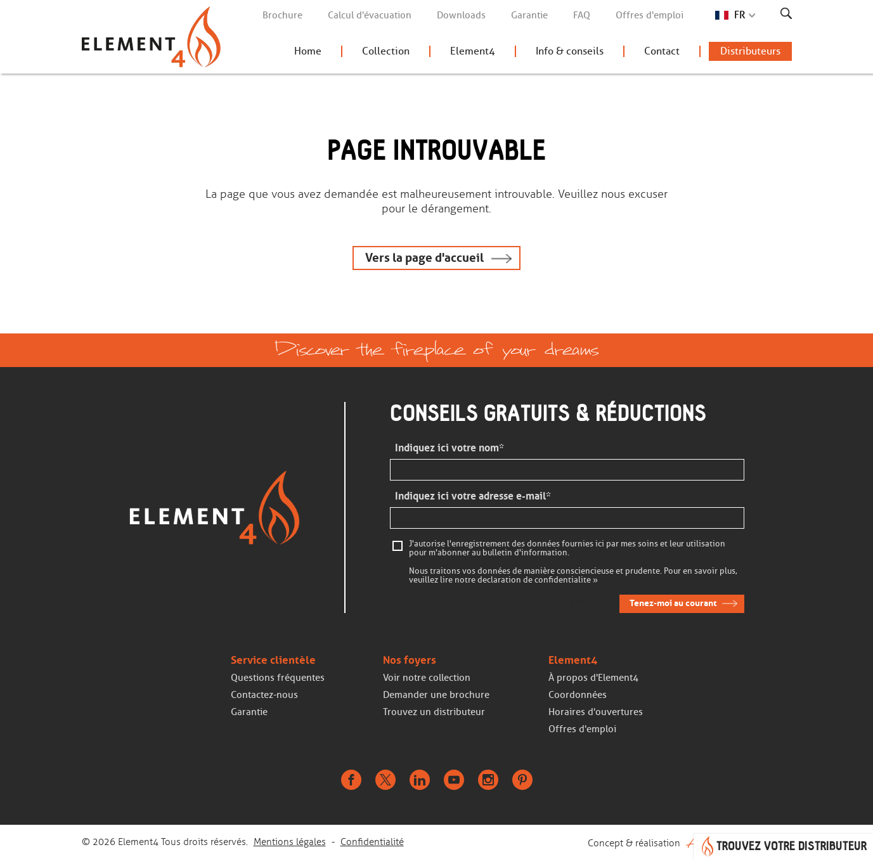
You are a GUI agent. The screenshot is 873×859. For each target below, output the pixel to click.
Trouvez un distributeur (434, 712)
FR (740, 15)
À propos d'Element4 (593, 677)
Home (307, 51)
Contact (662, 51)
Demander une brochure (436, 695)
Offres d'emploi (649, 15)
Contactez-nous (264, 695)
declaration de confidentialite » (537, 580)
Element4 (472, 51)
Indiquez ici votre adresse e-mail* (473, 496)
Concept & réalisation (690, 841)
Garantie (529, 15)
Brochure (282, 15)
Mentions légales (290, 842)
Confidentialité (372, 842)
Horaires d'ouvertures (595, 712)
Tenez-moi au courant (673, 603)
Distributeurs (750, 51)
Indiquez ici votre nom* (449, 448)
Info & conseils (570, 51)
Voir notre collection (426, 677)
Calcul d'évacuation (369, 15)
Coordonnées (577, 695)
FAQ (581, 15)
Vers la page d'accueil (424, 257)
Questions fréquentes (278, 677)
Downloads (461, 15)
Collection (386, 51)
